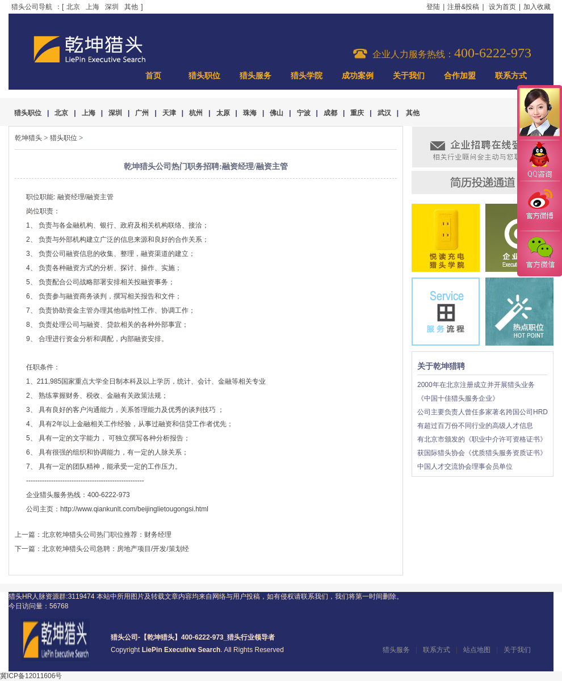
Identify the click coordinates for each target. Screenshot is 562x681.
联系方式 (511, 76)
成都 (330, 113)
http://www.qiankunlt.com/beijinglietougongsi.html (134, 509)
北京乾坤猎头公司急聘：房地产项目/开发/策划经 (115, 549)
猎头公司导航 (31, 7)
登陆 (433, 7)
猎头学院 (306, 76)
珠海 (250, 113)
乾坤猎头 (28, 138)
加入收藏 (537, 7)
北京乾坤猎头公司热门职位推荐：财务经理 (106, 535)
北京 (73, 7)
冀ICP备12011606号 (31, 676)
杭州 (196, 113)
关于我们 (409, 76)
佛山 (276, 113)
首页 (153, 76)
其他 (131, 7)
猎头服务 (255, 76)
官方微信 (539, 253)
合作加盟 (460, 76)
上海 (92, 7)
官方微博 (539, 206)
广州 (142, 113)
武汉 (384, 113)
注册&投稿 (463, 7)
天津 (169, 113)
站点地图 (476, 650)
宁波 (304, 113)
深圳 (112, 7)
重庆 (357, 113)
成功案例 (358, 76)
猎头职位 (204, 76)
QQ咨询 (539, 161)
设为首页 (502, 7)
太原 (223, 113)
